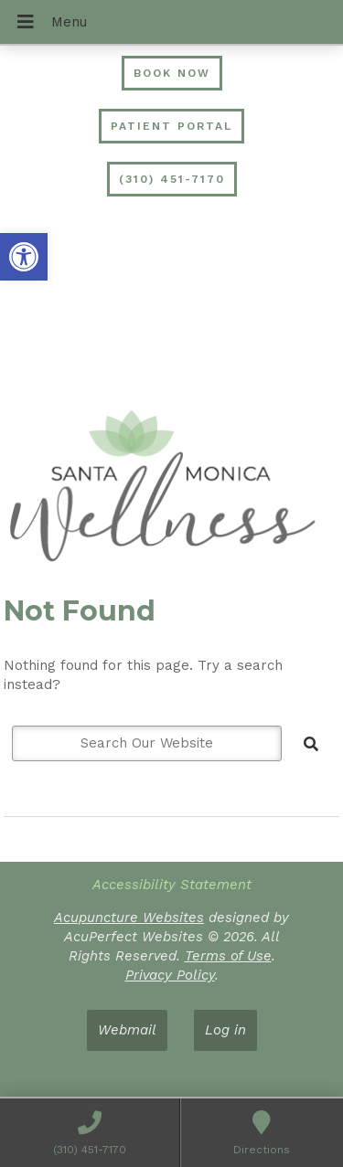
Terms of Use (228, 956)
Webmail (127, 1030)
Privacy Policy (170, 975)
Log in (225, 1030)
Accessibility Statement (172, 884)
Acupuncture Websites (129, 917)
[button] (24, 257)
